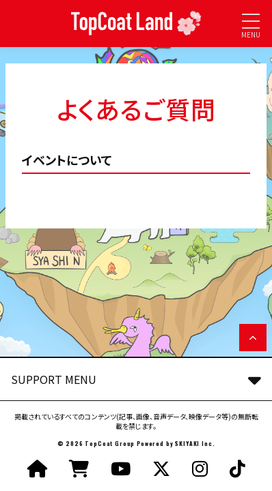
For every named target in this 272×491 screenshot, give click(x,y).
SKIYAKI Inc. (195, 443)
